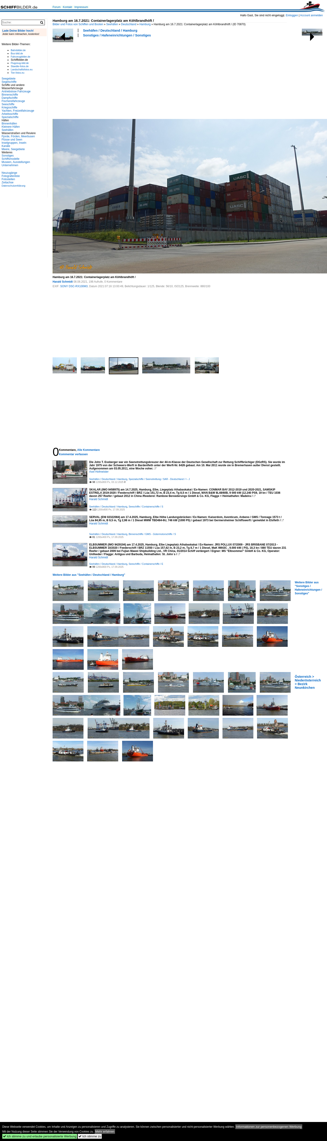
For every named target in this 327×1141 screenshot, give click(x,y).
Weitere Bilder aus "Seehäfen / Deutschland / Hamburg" (89, 574)
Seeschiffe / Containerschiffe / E (146, 563)
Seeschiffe (8, 104)
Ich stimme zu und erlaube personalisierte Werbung (39, 1136)
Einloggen (292, 15)
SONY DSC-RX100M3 (74, 286)
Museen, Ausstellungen (16, 162)
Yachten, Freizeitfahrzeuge (18, 110)
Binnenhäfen (9, 123)
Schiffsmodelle (10, 158)
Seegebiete (9, 78)
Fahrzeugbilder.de (20, 56)
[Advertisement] (112, 77)
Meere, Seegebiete (13, 149)
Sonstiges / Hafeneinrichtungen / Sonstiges (117, 35)
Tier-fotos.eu (17, 72)
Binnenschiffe (10, 94)
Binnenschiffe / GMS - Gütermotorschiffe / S (152, 534)
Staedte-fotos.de (20, 66)
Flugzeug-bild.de (20, 63)
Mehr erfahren (105, 1131)
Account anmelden (311, 15)
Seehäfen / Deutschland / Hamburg (110, 30)
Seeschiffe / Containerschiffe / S (146, 506)
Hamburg (144, 24)
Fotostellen (8, 179)
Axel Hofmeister (99, 471)
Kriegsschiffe (9, 107)
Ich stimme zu (89, 1136)
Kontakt (67, 7)
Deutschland (128, 24)
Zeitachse (7, 182)
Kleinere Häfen (11, 126)
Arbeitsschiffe (10, 114)
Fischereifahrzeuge (13, 101)
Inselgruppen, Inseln (14, 142)
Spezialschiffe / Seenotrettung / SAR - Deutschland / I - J (159, 479)
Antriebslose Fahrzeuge (16, 91)
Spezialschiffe (10, 117)
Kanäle (6, 146)
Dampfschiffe (10, 97)
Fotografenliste (11, 176)
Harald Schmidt (63, 281)
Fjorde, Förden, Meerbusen (18, 136)
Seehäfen (112, 24)
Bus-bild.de (17, 53)
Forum (57, 7)
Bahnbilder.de (18, 50)
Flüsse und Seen (12, 139)
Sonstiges (8, 155)
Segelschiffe (9, 81)
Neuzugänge (9, 172)
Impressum (81, 7)
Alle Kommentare (88, 450)
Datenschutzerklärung (13, 185)
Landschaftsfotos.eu (21, 69)
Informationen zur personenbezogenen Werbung (269, 1126)
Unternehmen (10, 165)
